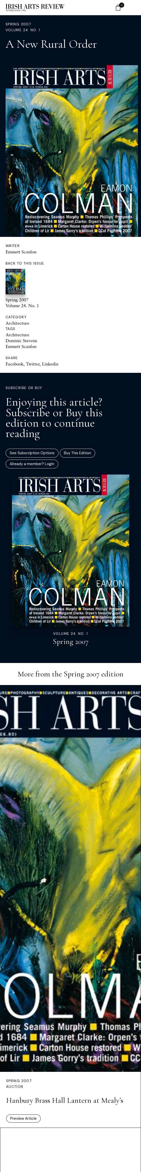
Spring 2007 (18, 24)
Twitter (32, 363)
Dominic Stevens (21, 340)
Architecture (17, 323)
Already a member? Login (32, 463)
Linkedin (50, 363)
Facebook (14, 363)
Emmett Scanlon (21, 251)
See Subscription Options (32, 453)
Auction (14, 1086)
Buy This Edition (77, 453)
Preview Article (23, 1118)
